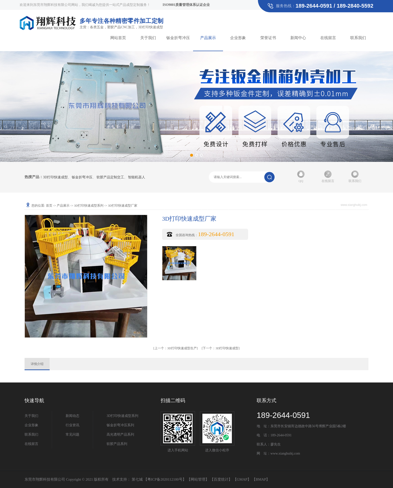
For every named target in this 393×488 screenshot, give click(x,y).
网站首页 (118, 38)
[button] (191, 155)
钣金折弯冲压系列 (120, 425)
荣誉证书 (268, 38)
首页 (49, 205)
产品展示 (208, 38)
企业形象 (238, 38)
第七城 (137, 479)
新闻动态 (72, 416)
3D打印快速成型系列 (88, 205)
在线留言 (328, 38)
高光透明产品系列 (120, 434)
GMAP (242, 479)
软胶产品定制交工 (110, 177)
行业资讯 (72, 425)
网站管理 (198, 479)
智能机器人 (136, 177)
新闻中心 (298, 38)
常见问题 (72, 434)
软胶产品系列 (117, 444)
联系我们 (358, 38)
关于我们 (148, 38)
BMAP (261, 479)
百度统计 (221, 479)
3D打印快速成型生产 (175, 348)
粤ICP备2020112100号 (164, 479)
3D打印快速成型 (55, 177)
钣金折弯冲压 (178, 38)
